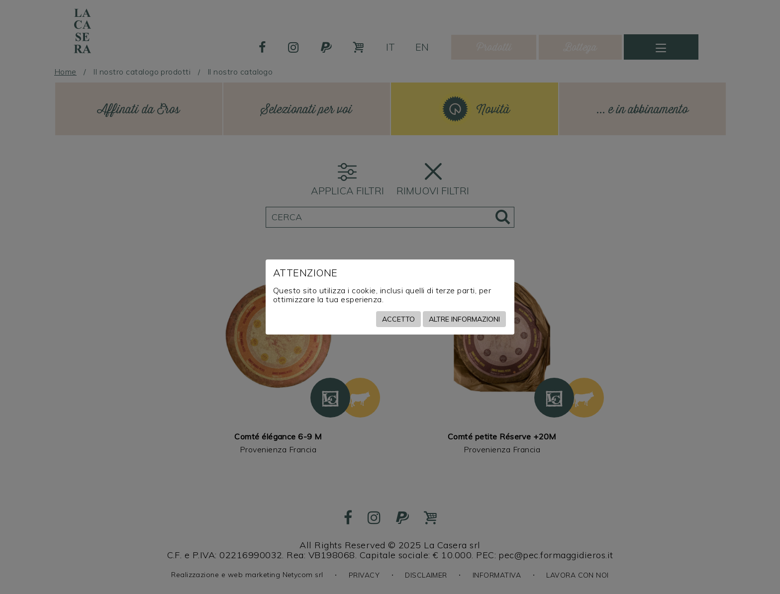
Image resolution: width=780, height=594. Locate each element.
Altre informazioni (464, 319)
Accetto (398, 319)
